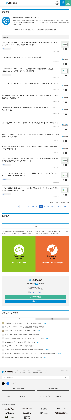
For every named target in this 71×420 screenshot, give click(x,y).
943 (37, 206)
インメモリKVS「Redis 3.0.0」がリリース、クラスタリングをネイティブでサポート (30, 123)
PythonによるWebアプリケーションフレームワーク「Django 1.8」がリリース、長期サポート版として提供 (30, 136)
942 (33, 206)
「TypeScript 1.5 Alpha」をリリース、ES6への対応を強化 (21, 57)
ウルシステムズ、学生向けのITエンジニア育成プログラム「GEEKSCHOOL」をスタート (30, 85)
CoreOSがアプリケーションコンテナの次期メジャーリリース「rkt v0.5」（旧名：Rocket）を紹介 (29, 109)
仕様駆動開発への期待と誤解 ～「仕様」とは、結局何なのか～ (23, 323)
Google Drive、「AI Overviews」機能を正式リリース (20, 342)
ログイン (35, 301)
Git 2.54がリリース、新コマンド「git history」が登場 (20, 330)
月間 (52, 319)
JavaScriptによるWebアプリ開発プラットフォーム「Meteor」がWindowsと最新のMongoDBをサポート (30, 148)
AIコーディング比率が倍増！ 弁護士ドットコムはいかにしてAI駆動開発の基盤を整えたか (31, 353)
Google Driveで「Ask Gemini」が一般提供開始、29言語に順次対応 (24, 327)
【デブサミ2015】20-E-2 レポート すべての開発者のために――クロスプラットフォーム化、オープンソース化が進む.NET (30, 174)
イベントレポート (6, 48)
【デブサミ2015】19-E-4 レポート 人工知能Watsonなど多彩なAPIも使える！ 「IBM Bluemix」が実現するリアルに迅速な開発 (28, 70)
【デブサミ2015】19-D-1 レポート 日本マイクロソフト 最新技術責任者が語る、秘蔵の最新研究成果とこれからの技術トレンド (30, 160)
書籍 (59, 396)
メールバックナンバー (35, 292)
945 (44, 206)
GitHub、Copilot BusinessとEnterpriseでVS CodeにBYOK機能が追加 (25, 349)
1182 (64, 206)
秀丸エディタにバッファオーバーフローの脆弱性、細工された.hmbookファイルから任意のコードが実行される (30, 97)
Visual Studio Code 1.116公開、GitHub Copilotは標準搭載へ (22, 334)
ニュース (6, 396)
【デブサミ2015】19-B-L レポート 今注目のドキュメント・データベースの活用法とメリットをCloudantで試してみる (30, 189)
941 (29, 206)
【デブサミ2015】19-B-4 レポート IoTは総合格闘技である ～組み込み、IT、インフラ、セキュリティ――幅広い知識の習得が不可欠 (30, 44)
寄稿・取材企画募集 (18, 388)
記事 (22, 396)
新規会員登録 (35, 297)
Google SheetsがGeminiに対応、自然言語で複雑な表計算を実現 (23, 357)
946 (48, 206)
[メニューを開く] (3, 3)
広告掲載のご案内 (53, 388)
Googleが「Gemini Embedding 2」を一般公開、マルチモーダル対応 (24, 338)
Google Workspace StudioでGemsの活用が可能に (19, 346)
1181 (59, 206)
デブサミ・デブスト (44, 398)
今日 (19, 319)
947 (52, 206)
